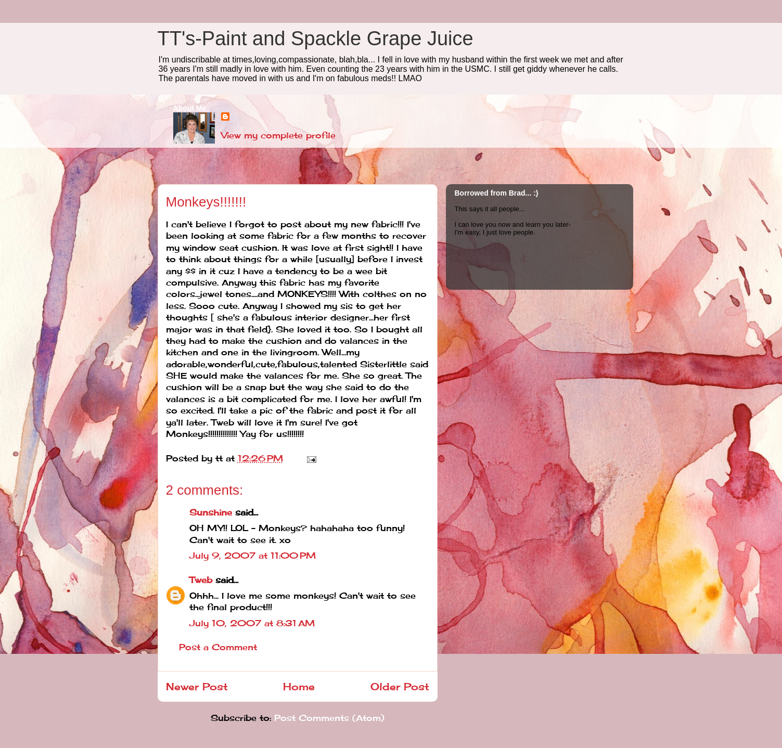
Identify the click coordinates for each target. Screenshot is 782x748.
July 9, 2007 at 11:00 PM (252, 555)
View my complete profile (278, 135)
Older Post (399, 686)
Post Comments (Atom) (329, 718)
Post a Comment (218, 647)
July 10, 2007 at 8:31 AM (252, 623)
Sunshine (210, 512)
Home (299, 686)
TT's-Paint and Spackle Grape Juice (315, 38)
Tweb (200, 580)
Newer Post (197, 686)
